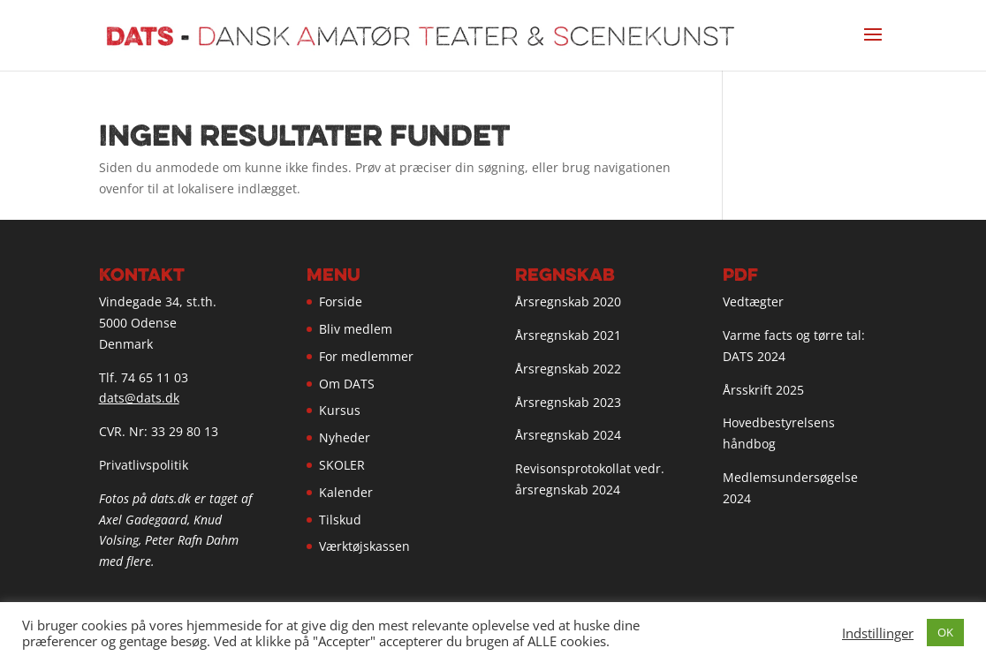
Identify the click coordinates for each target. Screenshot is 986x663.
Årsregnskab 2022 (568, 368)
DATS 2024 (754, 356)
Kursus (339, 410)
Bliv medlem (355, 328)
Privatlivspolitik (143, 464)
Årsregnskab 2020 (568, 301)
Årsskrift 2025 (763, 389)
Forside (340, 301)
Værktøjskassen (364, 546)
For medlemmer (366, 356)
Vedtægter (753, 301)
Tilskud (340, 519)
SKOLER (342, 464)
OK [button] (945, 632)
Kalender (346, 492)
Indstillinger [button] (878, 633)
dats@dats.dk (139, 397)
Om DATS (347, 383)
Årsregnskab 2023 (568, 402)
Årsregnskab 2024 (568, 434)
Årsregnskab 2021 (568, 335)
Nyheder (344, 437)
